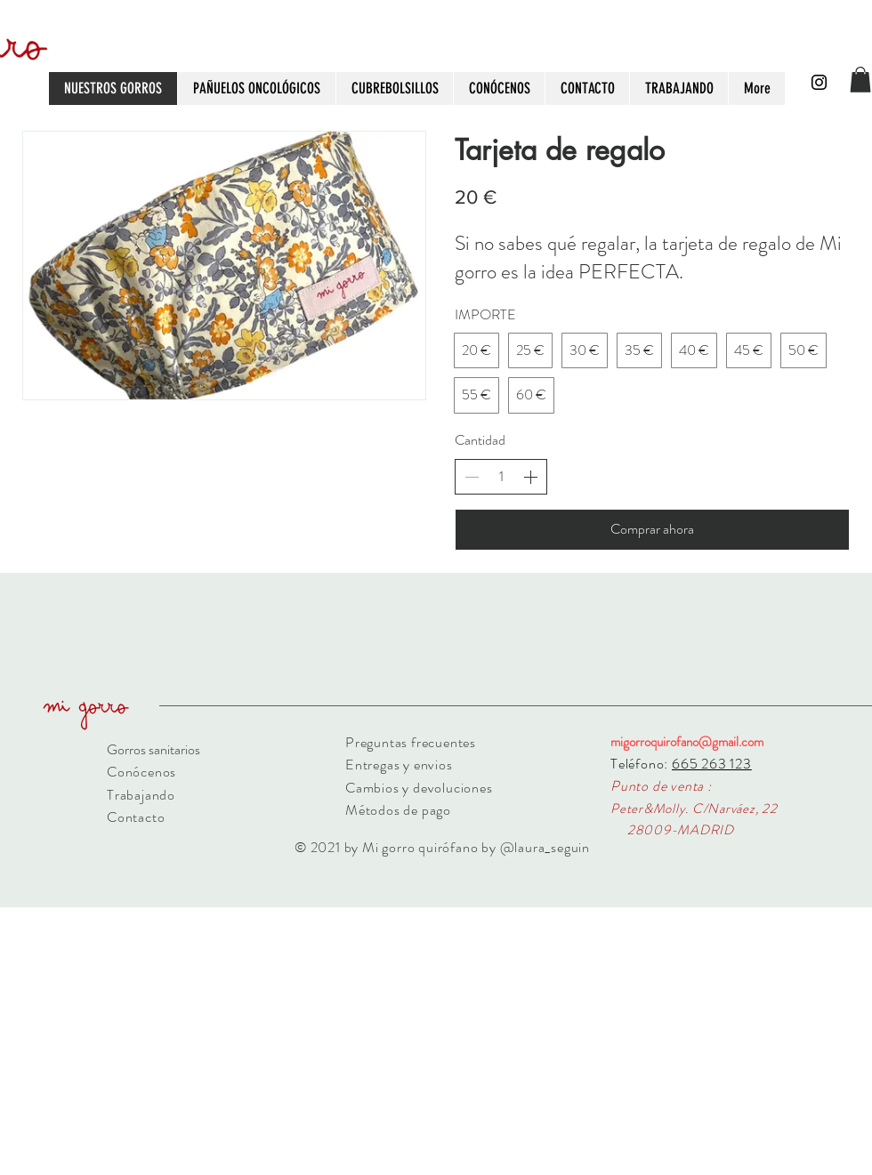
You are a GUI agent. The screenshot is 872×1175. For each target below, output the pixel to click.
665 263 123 (712, 763)
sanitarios (173, 749)
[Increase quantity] (530, 477)
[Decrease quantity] (471, 477)
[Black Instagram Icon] (819, 82)
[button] (860, 80)
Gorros (126, 749)
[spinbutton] (501, 477)
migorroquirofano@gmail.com (686, 742)
